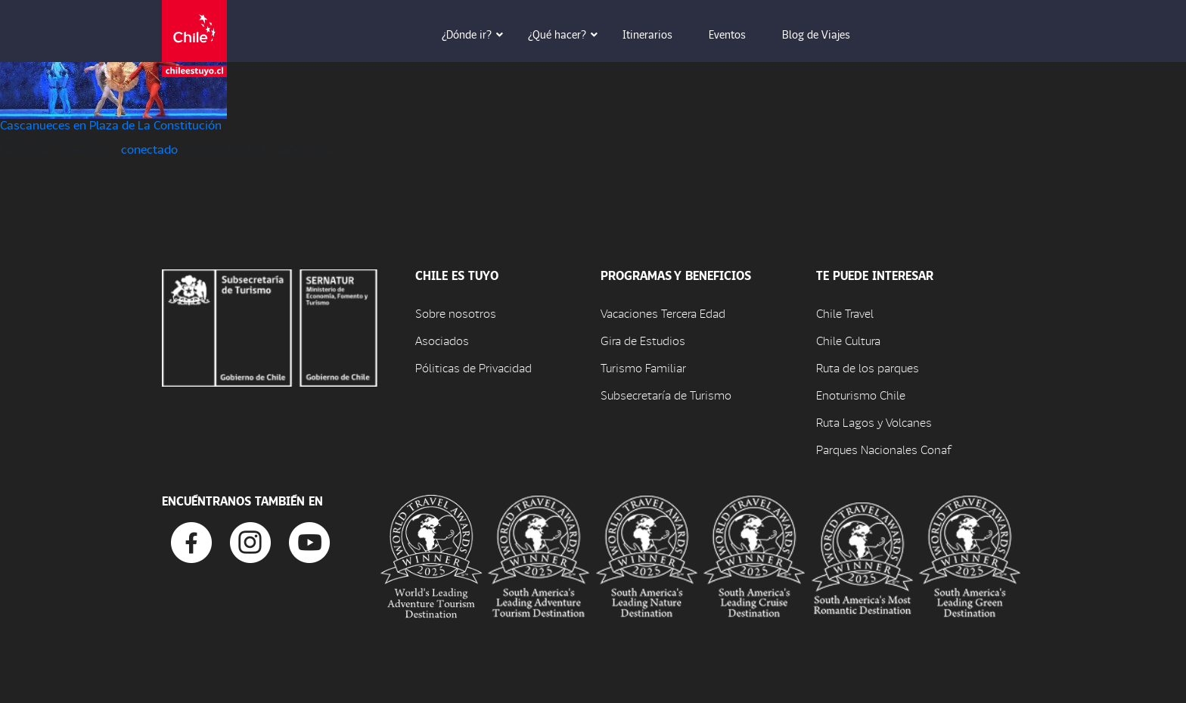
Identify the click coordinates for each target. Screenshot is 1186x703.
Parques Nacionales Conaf (883, 449)
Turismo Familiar (643, 367)
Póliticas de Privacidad (473, 367)
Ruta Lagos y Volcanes (874, 422)
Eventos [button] (738, 34)
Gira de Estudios (643, 340)
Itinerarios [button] (658, 34)
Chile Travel (845, 313)
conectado (149, 149)
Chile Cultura (848, 340)
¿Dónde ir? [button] (477, 34)
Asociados (442, 340)
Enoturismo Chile (860, 395)
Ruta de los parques (867, 367)
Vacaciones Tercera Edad (663, 313)
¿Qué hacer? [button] (567, 34)
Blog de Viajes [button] (826, 34)
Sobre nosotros (455, 313)
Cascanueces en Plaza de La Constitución (111, 124)
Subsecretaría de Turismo (666, 395)
